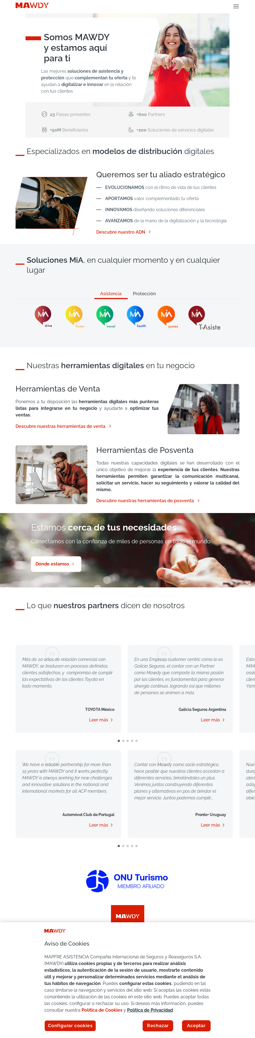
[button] (119, 741)
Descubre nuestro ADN (124, 232)
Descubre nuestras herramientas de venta (64, 426)
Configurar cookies (70, 1025)
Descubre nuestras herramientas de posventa (148, 500)
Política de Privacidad (150, 1010)
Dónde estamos (52, 564)
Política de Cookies (102, 1010)
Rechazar (158, 1025)
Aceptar (196, 1025)
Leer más (98, 720)
